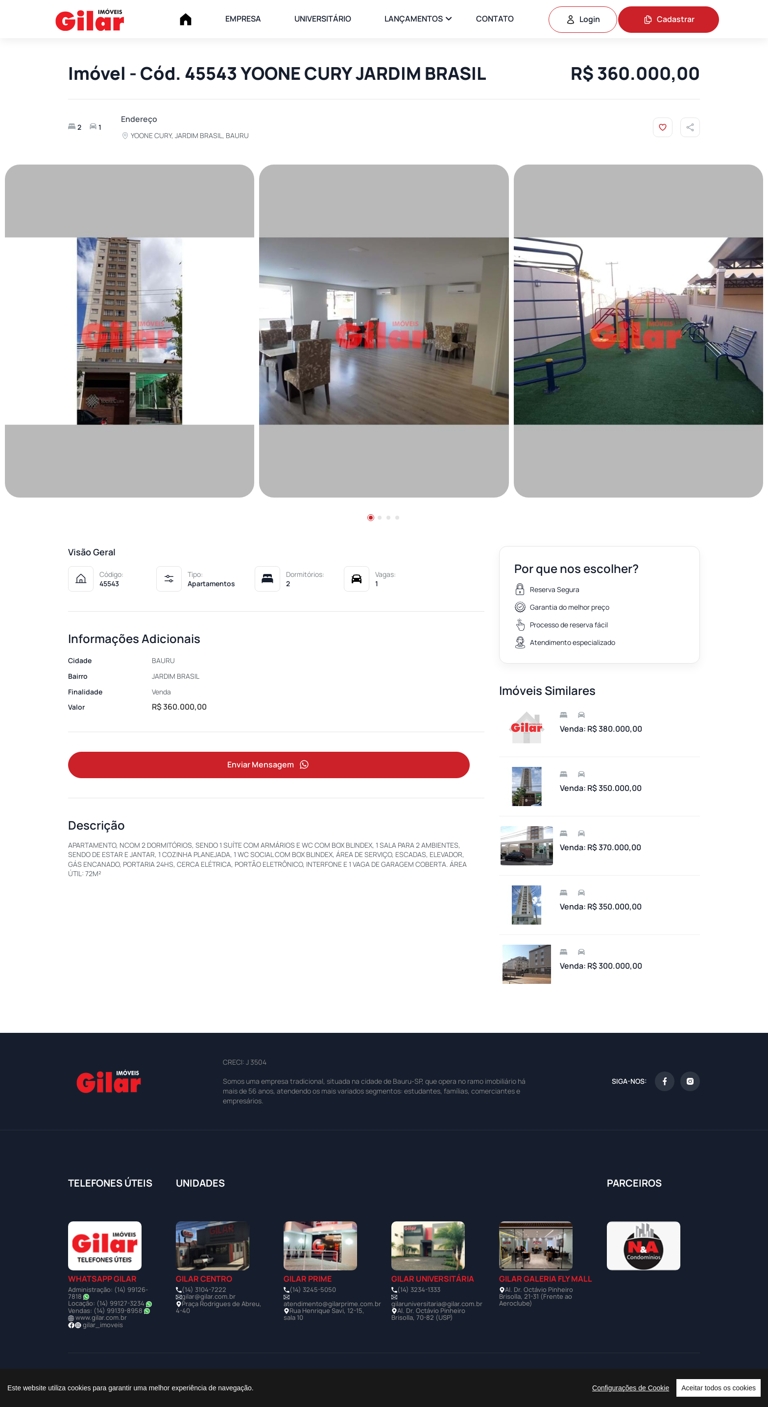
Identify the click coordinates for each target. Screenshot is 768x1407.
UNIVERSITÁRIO (322, 18)
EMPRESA (243, 18)
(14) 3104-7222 (204, 1289)
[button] (371, 518)
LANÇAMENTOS (413, 18)
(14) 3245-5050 (312, 1289)
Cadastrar (669, 19)
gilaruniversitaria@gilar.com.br (436, 1303)
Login (583, 19)
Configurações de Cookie (630, 1388)
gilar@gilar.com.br (209, 1296)
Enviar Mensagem (269, 764)
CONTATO (495, 18)
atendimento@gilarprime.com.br (332, 1303)
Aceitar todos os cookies (718, 1388)
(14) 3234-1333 (418, 1289)
